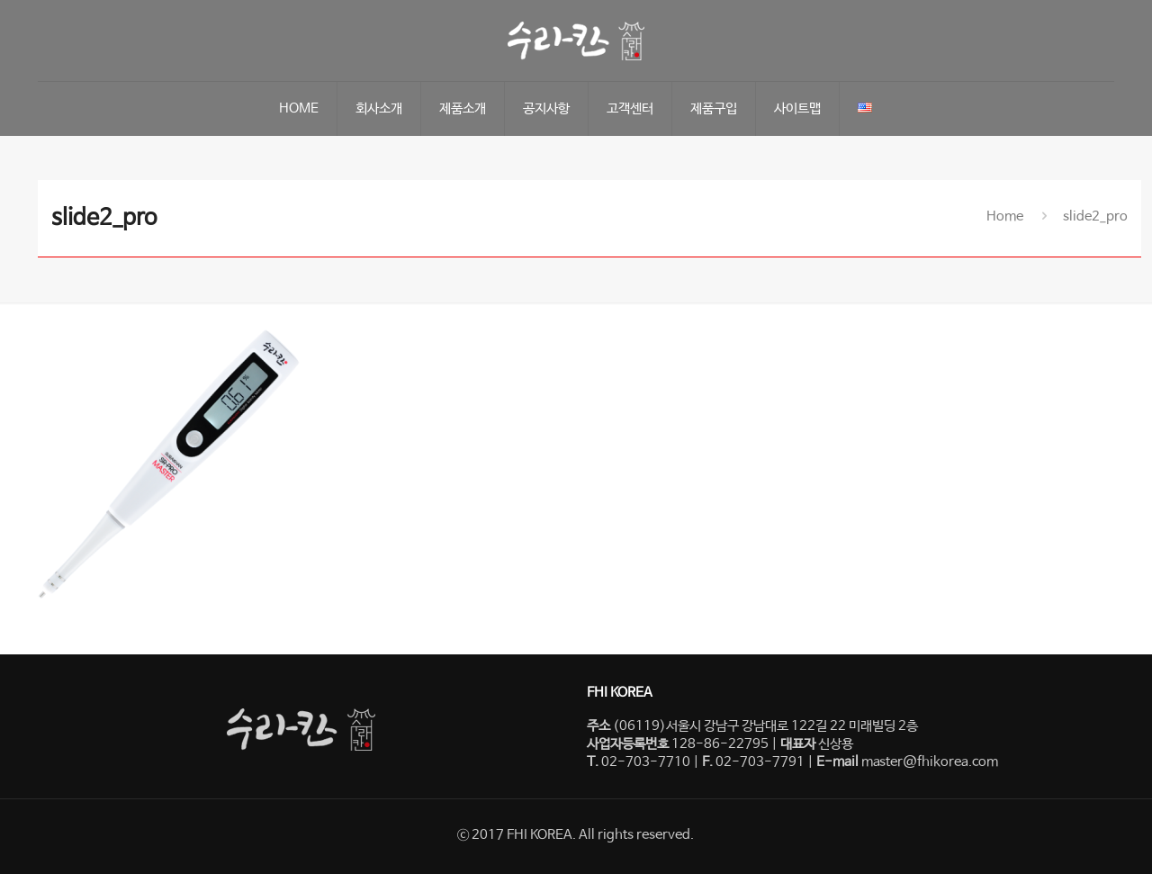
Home (1004, 216)
